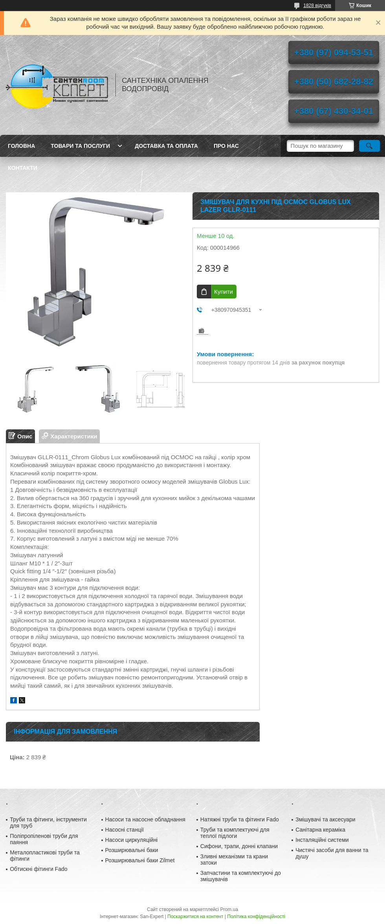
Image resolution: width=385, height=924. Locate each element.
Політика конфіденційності (256, 916)
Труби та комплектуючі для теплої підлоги (235, 832)
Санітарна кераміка (320, 829)
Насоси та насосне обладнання (145, 819)
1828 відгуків (317, 5)
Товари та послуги (80, 146)
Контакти (22, 168)
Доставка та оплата (166, 146)
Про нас (226, 146)
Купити (223, 291)
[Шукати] (369, 146)
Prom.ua (229, 909)
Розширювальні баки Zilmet (140, 860)
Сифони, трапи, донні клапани (239, 846)
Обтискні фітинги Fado (38, 869)
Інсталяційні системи (321, 840)
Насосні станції (124, 829)
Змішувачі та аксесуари (325, 819)
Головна (21, 146)
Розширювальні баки (131, 850)
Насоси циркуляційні (131, 840)
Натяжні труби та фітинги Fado (239, 819)
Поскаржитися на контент (195, 916)
